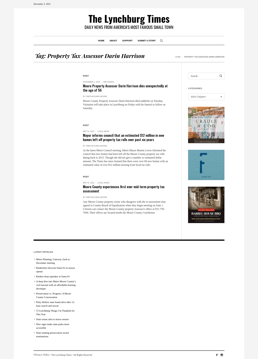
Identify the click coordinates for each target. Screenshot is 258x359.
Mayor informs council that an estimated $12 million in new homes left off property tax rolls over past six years (123, 137)
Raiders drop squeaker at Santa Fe (53, 276)
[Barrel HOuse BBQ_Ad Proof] (206, 204)
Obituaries (108, 82)
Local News (103, 131)
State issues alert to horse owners (52, 319)
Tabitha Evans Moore (96, 96)
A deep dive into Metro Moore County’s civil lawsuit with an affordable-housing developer (56, 285)
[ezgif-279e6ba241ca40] (206, 164)
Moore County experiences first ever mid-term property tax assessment (124, 188)
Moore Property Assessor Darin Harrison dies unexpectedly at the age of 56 (125, 88)
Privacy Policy (42, 354)
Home (178, 57)
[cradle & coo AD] (206, 124)
